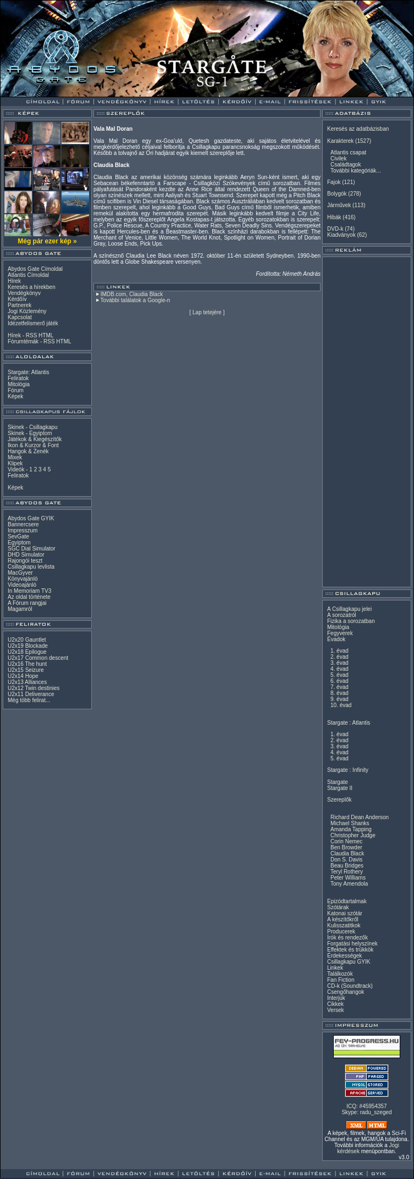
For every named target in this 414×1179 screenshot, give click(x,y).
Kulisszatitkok (344, 925)
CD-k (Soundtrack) (350, 986)
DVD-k (335, 229)
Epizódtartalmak (347, 901)
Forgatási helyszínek (352, 944)
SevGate (18, 536)
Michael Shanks (349, 823)
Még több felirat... (29, 700)
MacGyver (20, 573)
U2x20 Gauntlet (27, 640)
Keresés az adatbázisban (358, 129)
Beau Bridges (346, 866)
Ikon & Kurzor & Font (33, 445)
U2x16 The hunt (27, 664)
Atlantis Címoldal (28, 275)
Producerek (341, 931)
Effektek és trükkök (350, 950)
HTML (45, 335)
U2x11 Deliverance (31, 694)
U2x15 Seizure (26, 670)
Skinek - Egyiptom (30, 433)
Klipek (15, 463)
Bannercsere (23, 524)
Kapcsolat (20, 317)
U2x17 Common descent (38, 658)
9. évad (339, 699)
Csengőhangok (345, 992)
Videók (16, 469)
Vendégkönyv (24, 293)
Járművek (339, 205)
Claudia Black (347, 853)
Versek (335, 1010)
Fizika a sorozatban (351, 621)
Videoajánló (22, 585)
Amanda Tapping (351, 829)
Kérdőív (17, 299)
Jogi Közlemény (27, 311)
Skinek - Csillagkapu (33, 427)
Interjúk (336, 998)
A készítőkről (342, 919)
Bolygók (337, 194)
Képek (15, 396)
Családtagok (345, 165)
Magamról (20, 609)
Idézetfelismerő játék (33, 323)
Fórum (16, 390)
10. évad (340, 705)
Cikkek (335, 1004)
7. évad (339, 687)
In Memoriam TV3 (29, 591)
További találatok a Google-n (135, 300)
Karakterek (340, 141)
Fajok (333, 182)
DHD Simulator (26, 555)
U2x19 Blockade (28, 646)
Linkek (335, 968)
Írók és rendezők (347, 938)
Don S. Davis (346, 860)
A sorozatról (341, 615)
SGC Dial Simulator (32, 549)
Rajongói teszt (25, 561)
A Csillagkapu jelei (349, 609)
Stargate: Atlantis (28, 372)
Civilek (338, 158)
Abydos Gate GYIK (31, 518)
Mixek (15, 457)
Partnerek (19, 305)
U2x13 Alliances (27, 682)
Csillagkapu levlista (31, 567)
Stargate (337, 782)
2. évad (339, 657)
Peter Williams (348, 878)
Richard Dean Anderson (359, 817)
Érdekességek (344, 956)
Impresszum (22, 530)
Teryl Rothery (346, 872)
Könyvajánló (22, 579)
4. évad (339, 669)
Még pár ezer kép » (47, 241)
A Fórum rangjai (27, 603)
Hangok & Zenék (28, 451)
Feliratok (18, 378)
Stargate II (339, 788)
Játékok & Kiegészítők (35, 439)
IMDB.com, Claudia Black (132, 294)
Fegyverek (340, 633)
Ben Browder (346, 847)
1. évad (339, 651)
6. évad (339, 681)
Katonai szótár (344, 913)
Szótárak (338, 907)
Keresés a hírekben (32, 287)
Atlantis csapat (348, 152)
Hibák (334, 217)
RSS (31, 335)
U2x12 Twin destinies (33, 688)
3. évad (339, 663)
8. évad (339, 693)
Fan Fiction (340, 980)
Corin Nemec (346, 841)
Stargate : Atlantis (348, 723)
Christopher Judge (353, 835)
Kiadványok (341, 235)
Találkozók (340, 974)
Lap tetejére (207, 312)
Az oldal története (29, 597)
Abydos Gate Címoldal (35, 269)
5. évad (339, 675)
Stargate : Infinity (347, 770)
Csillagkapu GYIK (348, 962)
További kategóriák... (355, 171)
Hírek (14, 281)
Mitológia (19, 384)
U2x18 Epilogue (27, 652)
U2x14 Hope (23, 676)
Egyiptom (19, 543)
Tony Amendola (349, 884)
